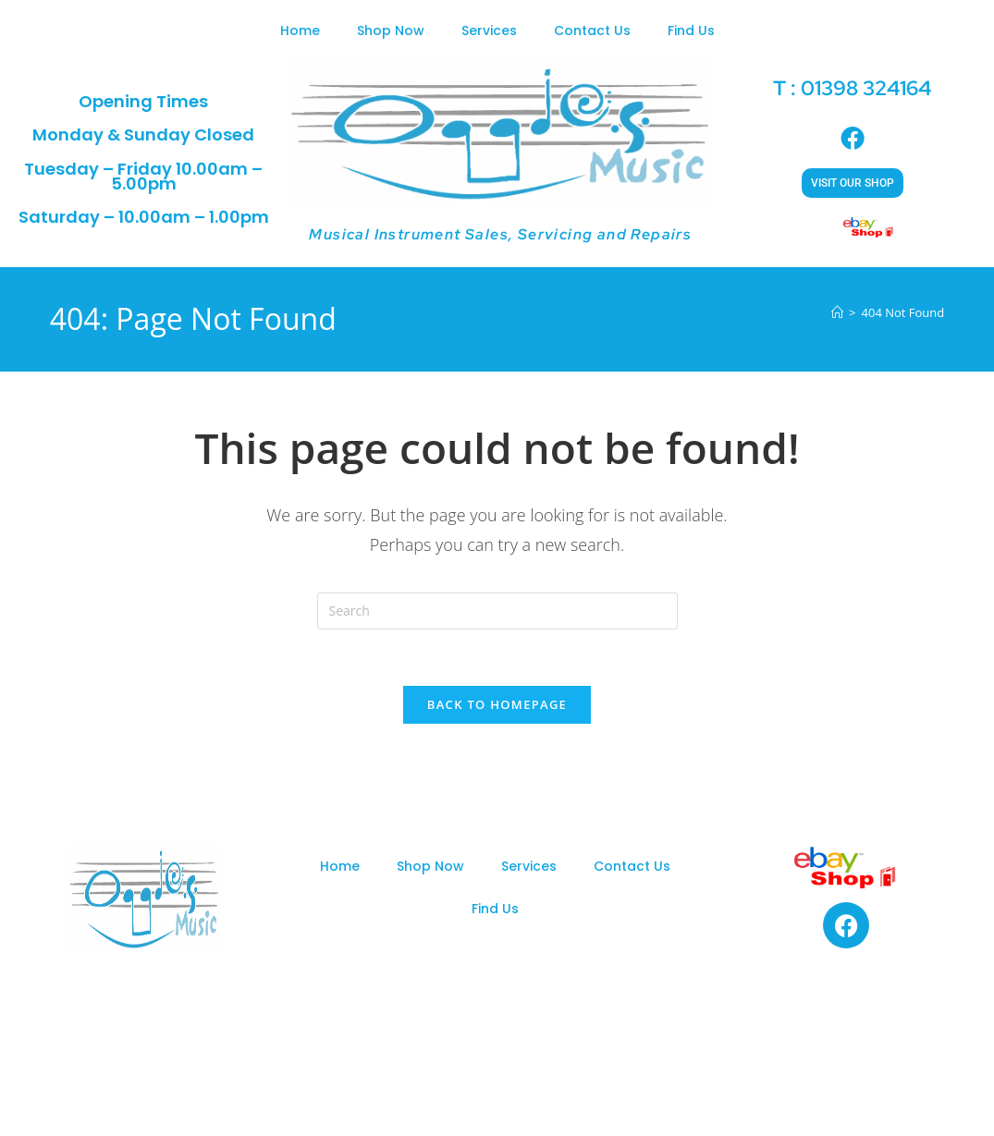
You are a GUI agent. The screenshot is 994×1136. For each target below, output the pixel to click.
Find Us (691, 30)
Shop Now (390, 30)
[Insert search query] (497, 610)
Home (300, 30)
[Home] (837, 312)
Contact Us (592, 30)
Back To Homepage (497, 704)
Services (489, 30)
